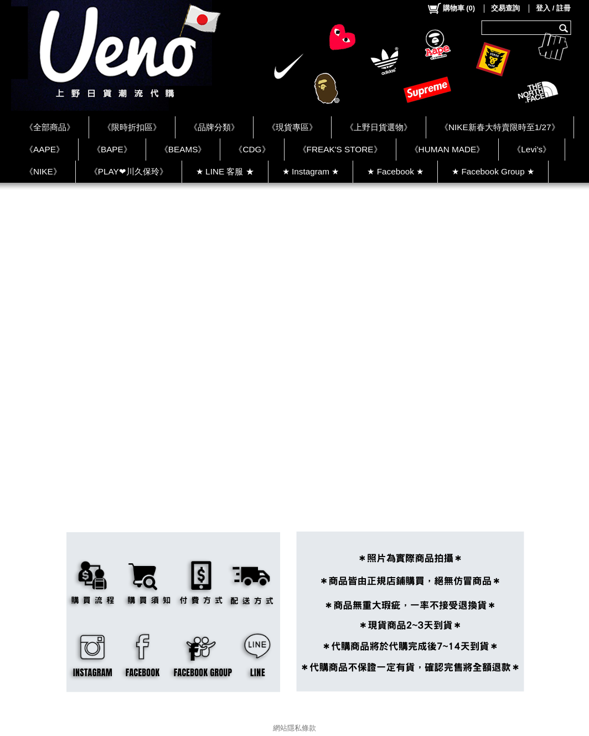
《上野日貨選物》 (378, 127)
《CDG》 (252, 149)
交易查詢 (505, 8)
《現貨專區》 (292, 127)
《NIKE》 (43, 171)
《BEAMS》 (183, 149)
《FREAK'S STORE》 (340, 149)
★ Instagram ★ (310, 171)
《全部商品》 (50, 127)
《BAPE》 (112, 149)
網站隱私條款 (294, 728)
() (451, 8)
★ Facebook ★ (395, 171)
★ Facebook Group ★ (493, 171)
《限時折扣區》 (132, 127)
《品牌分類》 (214, 127)
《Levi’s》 (532, 149)
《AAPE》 (44, 149)
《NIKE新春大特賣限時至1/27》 (500, 127)
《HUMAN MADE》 (447, 149)
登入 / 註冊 (553, 8)
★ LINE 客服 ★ (225, 171)
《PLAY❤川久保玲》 (129, 171)
